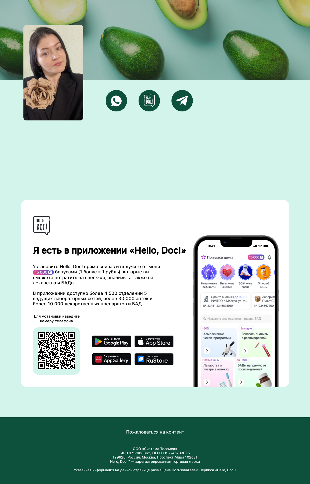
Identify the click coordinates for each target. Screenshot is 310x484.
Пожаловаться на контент (155, 432)
